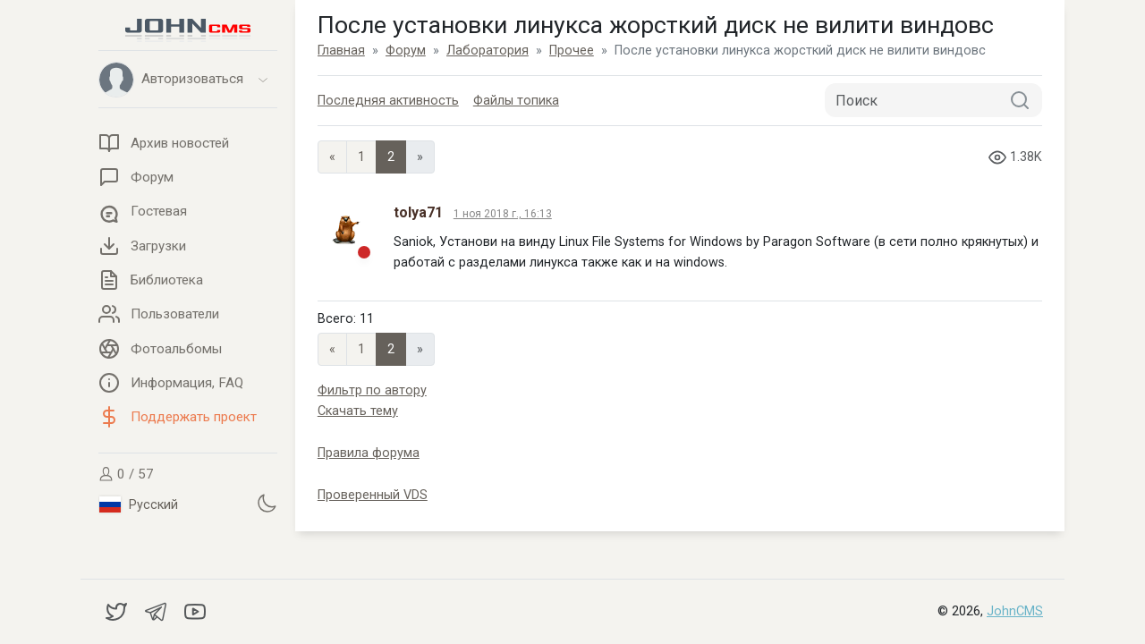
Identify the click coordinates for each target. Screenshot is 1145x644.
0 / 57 (126, 474)
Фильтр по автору (372, 390)
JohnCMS (1015, 611)
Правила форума (369, 453)
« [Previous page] (332, 157)
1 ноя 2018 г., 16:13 (503, 214)
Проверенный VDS (373, 495)
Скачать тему (358, 411)
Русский (138, 504)
